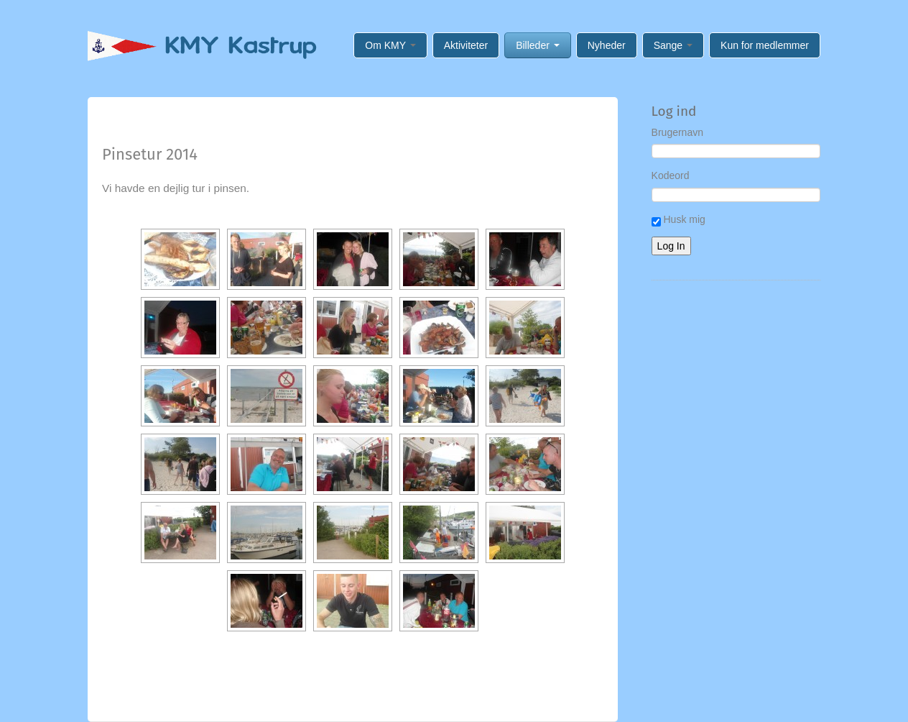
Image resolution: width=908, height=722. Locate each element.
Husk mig (678, 220)
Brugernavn (677, 132)
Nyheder (607, 45)
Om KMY (390, 45)
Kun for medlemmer (765, 45)
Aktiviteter (466, 45)
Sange (673, 45)
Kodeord (671, 175)
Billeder (538, 45)
